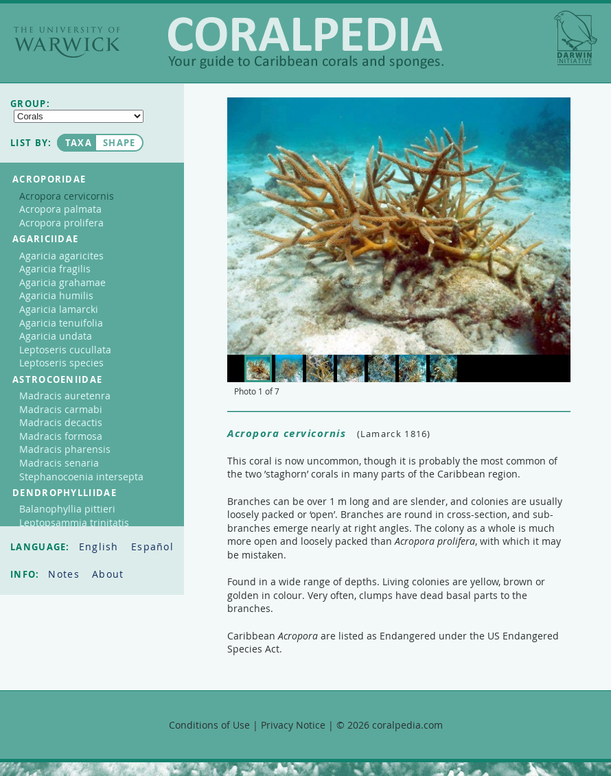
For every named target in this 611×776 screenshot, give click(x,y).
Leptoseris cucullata (65, 349)
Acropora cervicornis (66, 195)
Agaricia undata (55, 335)
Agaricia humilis (56, 295)
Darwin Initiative (575, 37)
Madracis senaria (59, 462)
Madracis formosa (60, 436)
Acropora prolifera (61, 222)
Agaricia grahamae (62, 282)
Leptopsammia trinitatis (74, 522)
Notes (65, 573)
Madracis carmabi (60, 409)
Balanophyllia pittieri (67, 508)
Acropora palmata (60, 208)
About (108, 573)
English (100, 546)
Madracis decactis (60, 422)
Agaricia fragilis (55, 268)
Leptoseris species (61, 362)
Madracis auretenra (65, 395)
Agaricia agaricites (61, 255)
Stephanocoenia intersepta (81, 476)
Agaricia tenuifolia (61, 322)
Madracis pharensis (65, 449)
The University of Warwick (67, 42)
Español (152, 546)
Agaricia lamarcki (58, 309)
